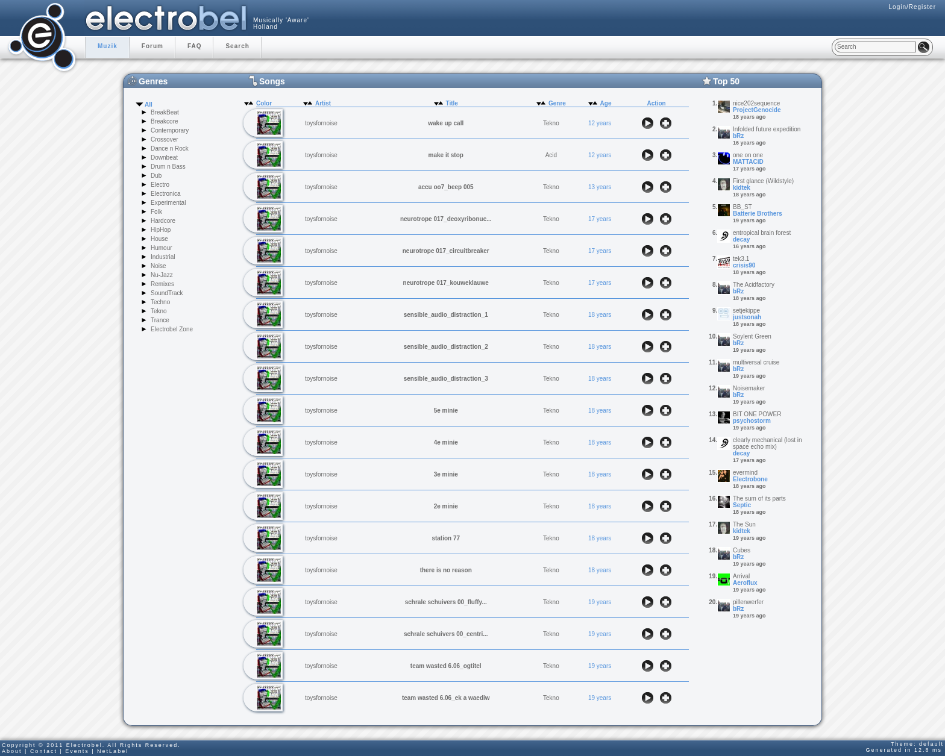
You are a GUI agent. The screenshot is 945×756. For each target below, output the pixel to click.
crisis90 (744, 265)
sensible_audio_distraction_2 (446, 346)
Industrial (163, 257)
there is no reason (446, 570)
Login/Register (912, 7)
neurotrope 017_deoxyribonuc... (446, 219)
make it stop (446, 155)
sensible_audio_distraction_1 (446, 314)
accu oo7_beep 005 (446, 187)
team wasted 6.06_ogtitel (446, 666)
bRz (738, 136)
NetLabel (112, 751)
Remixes (162, 284)
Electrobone (750, 479)
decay (741, 239)
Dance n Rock (170, 148)
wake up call (445, 123)
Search (237, 46)
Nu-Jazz (162, 275)
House (159, 239)
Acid (551, 155)
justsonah (747, 317)
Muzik (108, 46)
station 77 (446, 538)
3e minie (446, 474)
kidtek (741, 187)
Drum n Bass (168, 166)
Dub (156, 175)
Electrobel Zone (172, 329)
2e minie (446, 506)
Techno (160, 302)
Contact (43, 751)
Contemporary (170, 130)
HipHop (161, 229)
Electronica (165, 193)
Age (606, 103)
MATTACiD (748, 161)
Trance (160, 320)
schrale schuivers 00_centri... (446, 634)
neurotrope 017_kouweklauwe (446, 283)
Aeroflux (745, 582)
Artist (323, 103)
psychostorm (752, 420)
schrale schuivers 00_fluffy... (446, 602)
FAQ (194, 46)
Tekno (159, 311)
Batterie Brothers (757, 213)
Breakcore (164, 121)
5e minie (446, 410)
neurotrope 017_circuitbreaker (446, 251)
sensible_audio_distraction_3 (446, 378)
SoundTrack (167, 293)
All (148, 104)
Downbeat (164, 157)
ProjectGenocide (756, 110)
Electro (160, 184)
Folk (156, 211)
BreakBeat (165, 112)
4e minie (446, 442)
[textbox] (875, 47)
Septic (742, 505)
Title (452, 103)
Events (77, 751)
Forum (152, 46)
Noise (158, 266)
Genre (557, 103)
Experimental (168, 202)
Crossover (164, 139)
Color (264, 103)
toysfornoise (321, 123)
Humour (161, 248)
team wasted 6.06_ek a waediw (446, 698)
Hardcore (163, 220)
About (12, 751)
